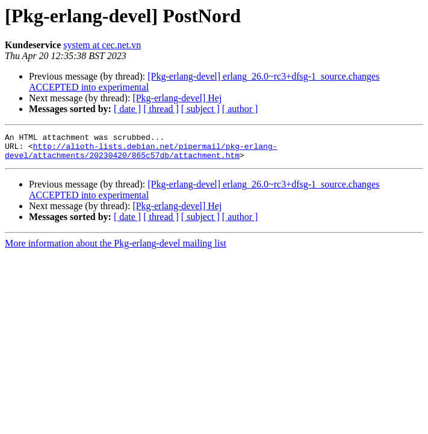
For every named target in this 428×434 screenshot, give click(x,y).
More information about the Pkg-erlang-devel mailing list (115, 249)
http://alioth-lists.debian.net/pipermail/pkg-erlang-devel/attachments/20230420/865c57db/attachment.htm (141, 155)
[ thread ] (161, 109)
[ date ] (127, 109)
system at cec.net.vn (102, 45)
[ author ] (240, 109)
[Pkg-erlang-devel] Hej (177, 98)
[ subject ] (200, 109)
